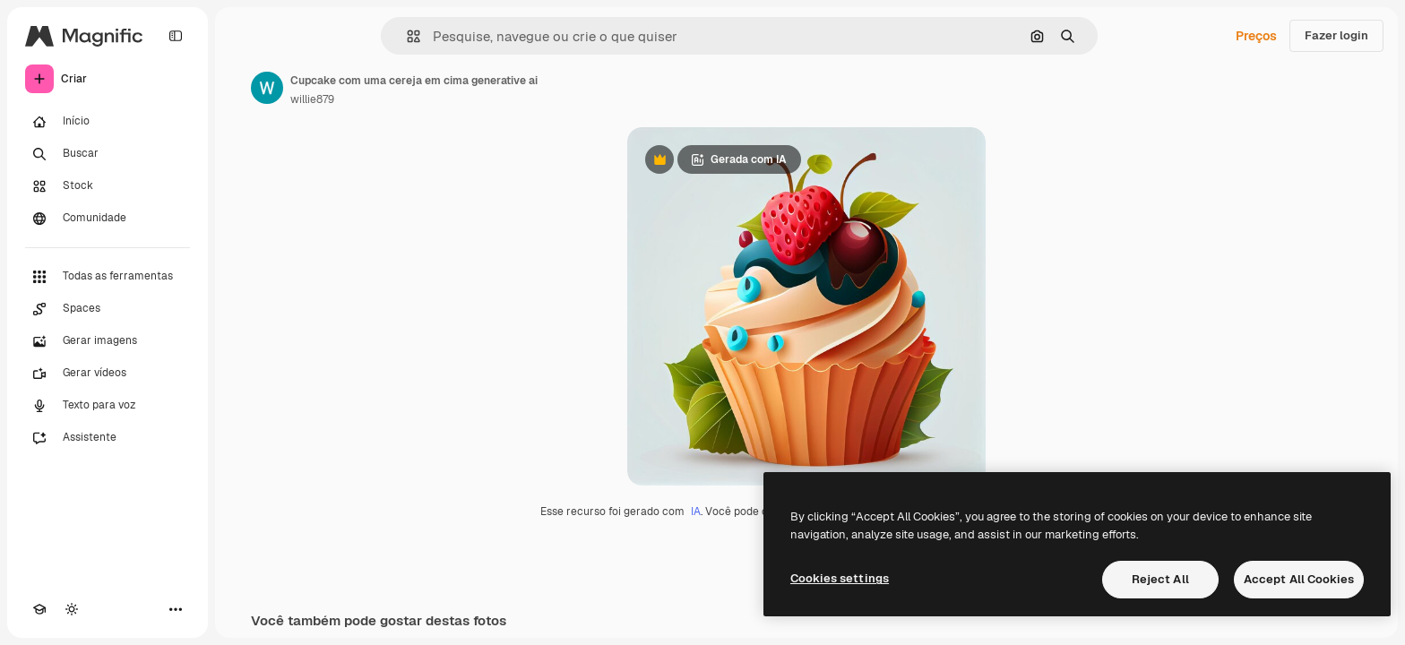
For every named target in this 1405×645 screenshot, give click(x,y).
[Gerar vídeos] (107, 373)
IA (696, 511)
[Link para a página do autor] (267, 88)
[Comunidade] (107, 218)
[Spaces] (107, 309)
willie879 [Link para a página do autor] (312, 99)
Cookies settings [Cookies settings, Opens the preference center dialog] (839, 578)
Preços (1256, 36)
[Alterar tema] (71, 609)
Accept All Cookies (1299, 579)
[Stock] (107, 186)
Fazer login (1336, 35)
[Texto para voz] (107, 405)
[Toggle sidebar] (175, 36)
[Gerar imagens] (107, 341)
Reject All (1160, 579)
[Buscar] (107, 154)
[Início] (107, 122)
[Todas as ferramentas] (107, 276)
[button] (406, 36)
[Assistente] (107, 438)
